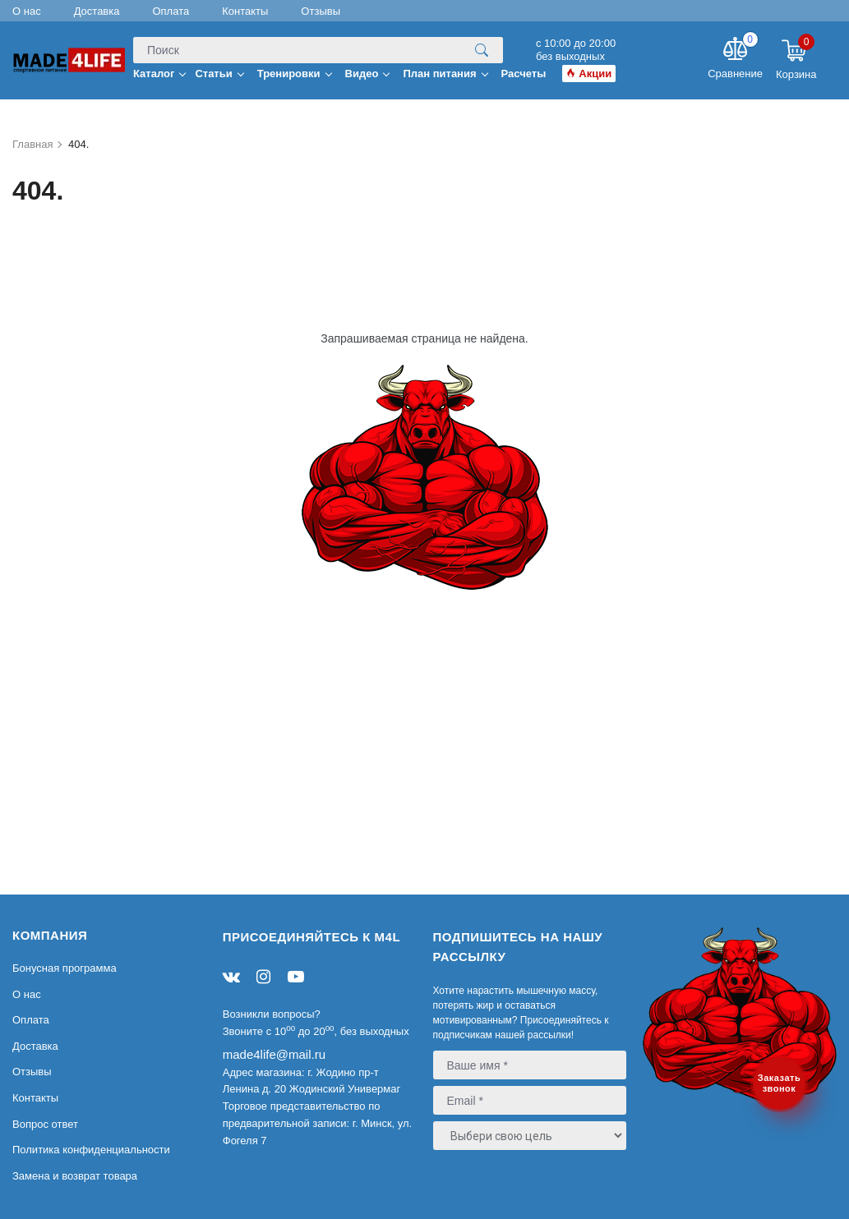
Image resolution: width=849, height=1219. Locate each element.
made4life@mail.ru (274, 1054)
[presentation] (533, 1190)
